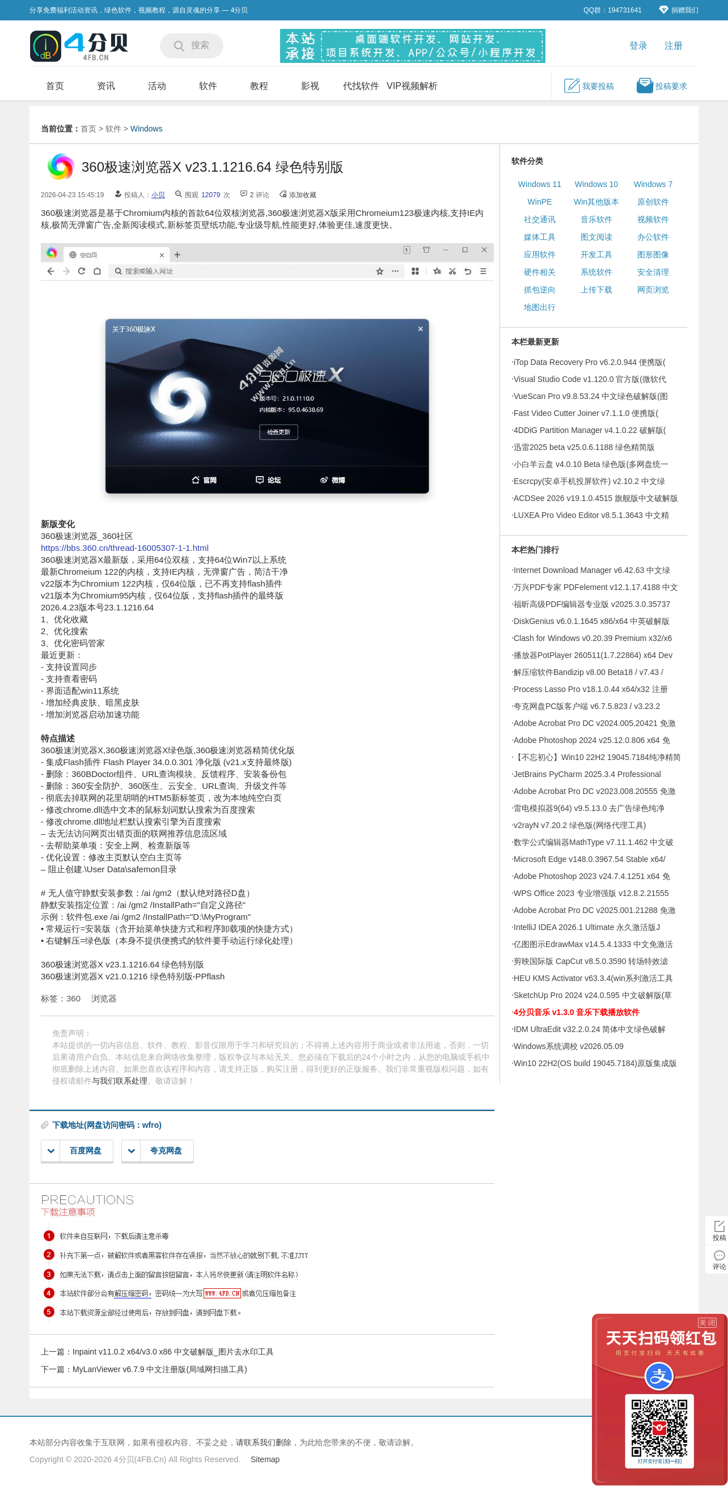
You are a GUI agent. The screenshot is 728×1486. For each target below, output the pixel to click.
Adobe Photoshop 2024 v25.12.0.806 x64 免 (592, 740)
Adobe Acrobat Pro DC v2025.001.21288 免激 (595, 910)
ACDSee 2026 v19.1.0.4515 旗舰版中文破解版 (596, 498)
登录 (638, 45)
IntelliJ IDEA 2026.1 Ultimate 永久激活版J (587, 927)
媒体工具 (540, 236)
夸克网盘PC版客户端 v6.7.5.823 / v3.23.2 (587, 706)
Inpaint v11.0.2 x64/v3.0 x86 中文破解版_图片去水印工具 (173, 1351)
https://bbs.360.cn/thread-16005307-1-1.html (125, 548)
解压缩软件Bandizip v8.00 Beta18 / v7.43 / (588, 672)
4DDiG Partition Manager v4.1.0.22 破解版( (590, 430)
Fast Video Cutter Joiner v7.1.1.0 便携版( (586, 413)
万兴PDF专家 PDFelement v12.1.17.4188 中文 (596, 587)
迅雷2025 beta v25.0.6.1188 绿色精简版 (584, 447)
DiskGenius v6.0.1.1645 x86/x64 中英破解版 (592, 621)
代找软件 (361, 86)
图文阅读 (596, 236)
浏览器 (104, 998)
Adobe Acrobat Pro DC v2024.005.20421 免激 (595, 723)
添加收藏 (302, 195)
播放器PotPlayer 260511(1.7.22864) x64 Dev (593, 655)
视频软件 (653, 219)
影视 (310, 86)
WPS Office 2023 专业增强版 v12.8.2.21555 (591, 893)
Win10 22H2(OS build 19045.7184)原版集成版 (595, 1063)
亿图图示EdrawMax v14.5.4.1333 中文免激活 (593, 944)
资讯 (106, 86)
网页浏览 (653, 289)
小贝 (158, 195)
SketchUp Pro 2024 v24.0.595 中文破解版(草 (593, 995)
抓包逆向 (540, 289)
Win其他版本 (596, 201)
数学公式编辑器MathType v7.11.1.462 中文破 (594, 842)
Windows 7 (653, 184)
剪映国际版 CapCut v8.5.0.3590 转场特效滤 (591, 961)
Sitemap (265, 1459)
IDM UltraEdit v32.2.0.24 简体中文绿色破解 (590, 1029)
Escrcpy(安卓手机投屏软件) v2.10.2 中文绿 (589, 481)
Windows (146, 128)
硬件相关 (540, 272)
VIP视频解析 (412, 86)
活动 (157, 86)
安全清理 (653, 272)
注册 (673, 45)
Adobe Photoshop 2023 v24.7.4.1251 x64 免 (592, 876)
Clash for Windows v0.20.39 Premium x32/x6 (593, 638)
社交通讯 (540, 219)
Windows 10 (596, 184)
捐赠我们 (679, 10)
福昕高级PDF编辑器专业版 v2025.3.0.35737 (592, 604)
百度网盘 (74, 1150)
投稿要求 (661, 86)
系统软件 (596, 272)
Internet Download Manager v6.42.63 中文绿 (592, 570)
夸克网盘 (155, 1150)
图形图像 (653, 254)
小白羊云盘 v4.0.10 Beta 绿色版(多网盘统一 (591, 464)
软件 (208, 86)
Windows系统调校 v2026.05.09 (569, 1046)
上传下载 (596, 289)
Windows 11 (539, 184)
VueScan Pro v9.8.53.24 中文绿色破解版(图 (591, 396)
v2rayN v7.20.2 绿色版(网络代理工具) (580, 825)
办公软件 (653, 236)
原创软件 (653, 201)
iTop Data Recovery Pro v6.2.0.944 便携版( (590, 362)
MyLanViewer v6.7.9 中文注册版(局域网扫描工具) (160, 1369)
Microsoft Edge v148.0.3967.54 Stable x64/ (590, 859)
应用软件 (540, 254)
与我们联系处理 (119, 1080)
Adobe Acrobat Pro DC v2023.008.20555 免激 (595, 791)
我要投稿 (588, 86)
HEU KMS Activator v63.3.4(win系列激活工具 (593, 978)
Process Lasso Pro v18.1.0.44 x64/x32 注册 (591, 689)
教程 (259, 86)
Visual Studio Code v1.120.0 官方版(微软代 (590, 379)
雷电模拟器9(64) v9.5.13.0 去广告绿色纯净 (589, 808)
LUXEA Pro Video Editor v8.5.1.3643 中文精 (591, 515)
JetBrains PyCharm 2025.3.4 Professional (587, 774)
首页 (55, 86)
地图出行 (540, 307)
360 (73, 998)
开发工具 (596, 254)
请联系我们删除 (263, 1442)
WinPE (540, 201)
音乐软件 (596, 219)
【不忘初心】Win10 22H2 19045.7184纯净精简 (597, 757)
